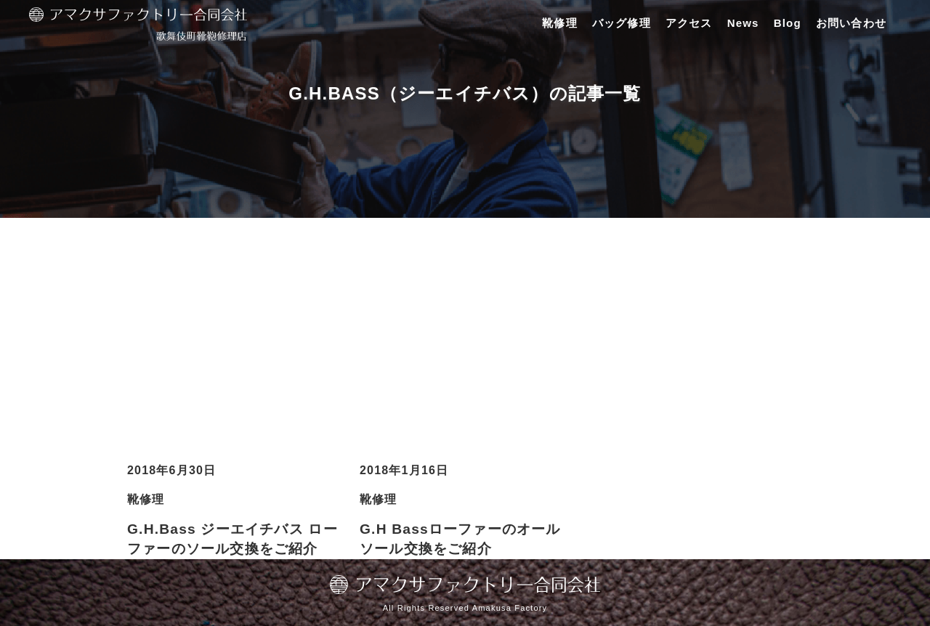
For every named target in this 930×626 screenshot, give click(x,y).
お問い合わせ (851, 23)
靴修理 (560, 23)
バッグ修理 (621, 23)
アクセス (689, 23)
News (743, 23)
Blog (787, 23)
